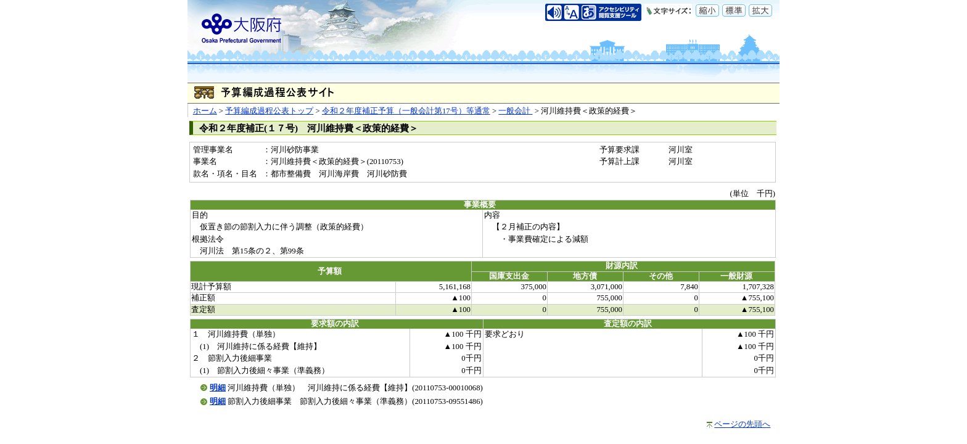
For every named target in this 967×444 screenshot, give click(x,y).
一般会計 (515, 111)
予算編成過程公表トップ (269, 111)
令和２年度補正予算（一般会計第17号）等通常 (406, 111)
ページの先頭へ (742, 424)
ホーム (205, 111)
